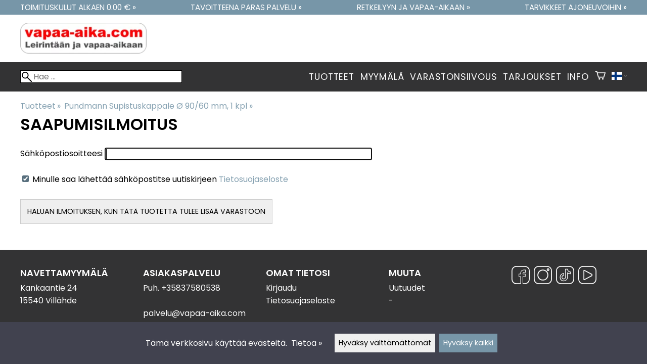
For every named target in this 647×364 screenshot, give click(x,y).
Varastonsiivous (453, 77)
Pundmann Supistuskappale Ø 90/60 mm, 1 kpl (158, 106)
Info (577, 77)
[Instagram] (543, 277)
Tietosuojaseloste (253, 179)
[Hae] (101, 76)
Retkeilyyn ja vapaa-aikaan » (413, 7)
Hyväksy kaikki (468, 343)
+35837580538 (190, 288)
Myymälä (382, 77)
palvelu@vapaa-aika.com (194, 313)
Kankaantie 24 (48, 288)
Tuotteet (331, 77)
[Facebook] (521, 277)
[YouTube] (587, 277)
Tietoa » (306, 343)
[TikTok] (565, 277)
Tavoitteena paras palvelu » (246, 7)
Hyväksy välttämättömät (385, 343)
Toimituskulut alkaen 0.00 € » (78, 7)
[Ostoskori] (600, 76)
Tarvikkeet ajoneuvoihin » (576, 7)
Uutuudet (407, 288)
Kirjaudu (281, 288)
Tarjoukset (532, 77)
